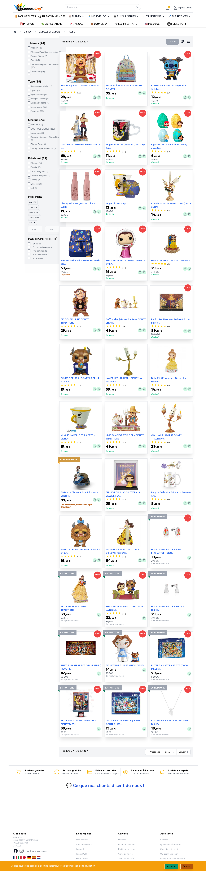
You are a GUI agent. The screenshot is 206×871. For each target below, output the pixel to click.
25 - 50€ (22, 207)
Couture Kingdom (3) (29, 175)
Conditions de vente (169, 849)
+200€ (21, 222)
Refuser (186, 866)
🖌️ (179, 16)
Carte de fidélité (125, 854)
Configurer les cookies (37, 851)
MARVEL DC (98, 16)
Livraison (122, 839)
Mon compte (82, 839)
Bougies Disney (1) (28, 98)
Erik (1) (23, 188)
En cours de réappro (31, 247)
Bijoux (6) (24, 90)
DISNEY (76, 16)
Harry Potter (82, 858)
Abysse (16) (25, 163)
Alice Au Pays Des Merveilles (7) (35, 52)
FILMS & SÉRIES (126, 16)
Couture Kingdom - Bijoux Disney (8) (35, 139)
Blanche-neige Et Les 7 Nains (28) (34, 66)
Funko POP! (81, 854)
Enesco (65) (25, 183)
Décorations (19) (27, 107)
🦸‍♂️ (98, 16)
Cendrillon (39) (27, 71)
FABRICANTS (180, 16)
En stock (26, 243)
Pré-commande (29, 250)
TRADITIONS (154, 16)
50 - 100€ (22, 212)
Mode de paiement (127, 844)
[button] (152, 24)
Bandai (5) (24, 167)
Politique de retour (127, 849)
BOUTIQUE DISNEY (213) (32, 128)
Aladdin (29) (25, 47)
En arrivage (27, 258)
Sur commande (29, 254)
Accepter (171, 866)
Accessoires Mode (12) (30, 86)
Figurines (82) (26, 111)
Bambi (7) (24, 60)
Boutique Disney (84, 844)
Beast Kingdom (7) (28, 171)
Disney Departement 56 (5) (32, 148)
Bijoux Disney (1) (27, 94)
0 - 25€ (21, 202)
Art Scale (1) (26, 124)
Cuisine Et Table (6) (29, 102)
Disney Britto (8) (27, 144)
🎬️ (126, 16)
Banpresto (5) (26, 133)
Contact (164, 839)
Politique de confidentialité (172, 858)
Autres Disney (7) (28, 56)
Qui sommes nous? (169, 854)
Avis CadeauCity (126, 858)
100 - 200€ (23, 217)
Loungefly (81, 849)
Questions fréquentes (170, 844)
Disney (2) (24, 179)
